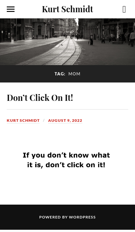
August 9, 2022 (65, 120)
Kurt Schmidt (67, 8)
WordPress (82, 217)
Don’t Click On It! (40, 97)
